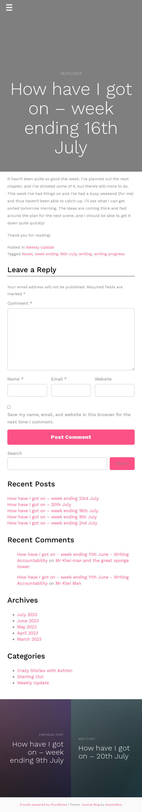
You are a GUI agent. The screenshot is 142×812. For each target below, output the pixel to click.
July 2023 (27, 614)
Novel (27, 254)
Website (103, 378)
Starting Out (30, 676)
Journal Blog (91, 804)
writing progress (109, 254)
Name (15, 378)
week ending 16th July (56, 254)
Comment (20, 303)
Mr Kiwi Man (68, 583)
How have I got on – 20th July (39, 504)
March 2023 (29, 639)
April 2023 (27, 632)
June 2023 (28, 620)
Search (14, 453)
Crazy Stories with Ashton (44, 670)
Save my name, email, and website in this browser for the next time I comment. (68, 418)
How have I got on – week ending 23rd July (53, 498)
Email (59, 378)
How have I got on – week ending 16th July (52, 510)
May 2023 (26, 626)
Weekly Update (40, 247)
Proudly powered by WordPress (44, 804)
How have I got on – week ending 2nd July (52, 522)
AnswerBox (113, 804)
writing (85, 254)
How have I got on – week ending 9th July (52, 516)
